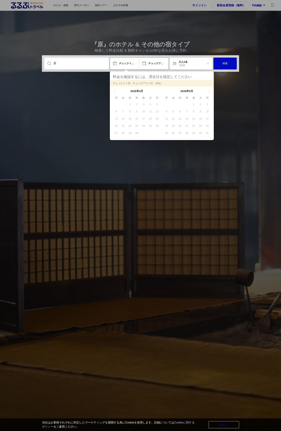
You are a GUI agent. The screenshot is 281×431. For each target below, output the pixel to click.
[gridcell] (130, 104)
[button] (114, 91)
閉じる (224, 424)
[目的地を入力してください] (79, 63)
